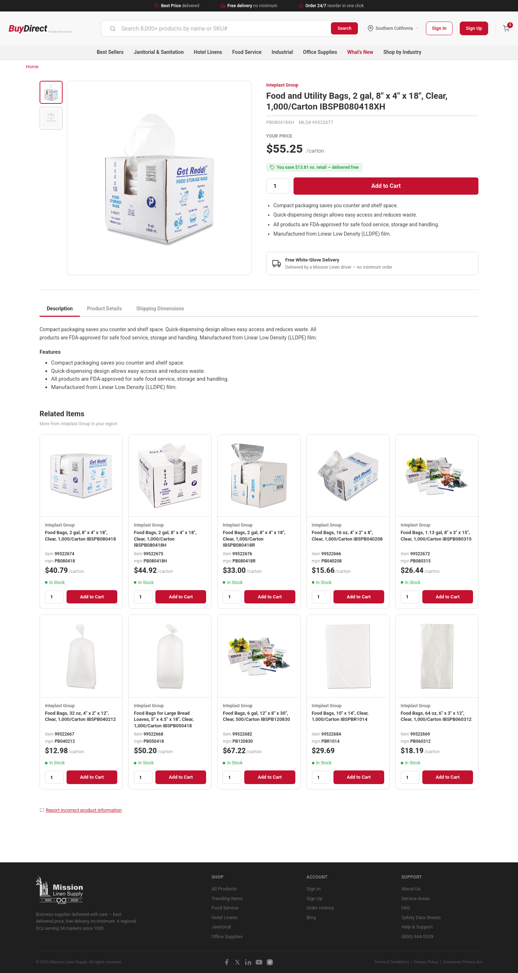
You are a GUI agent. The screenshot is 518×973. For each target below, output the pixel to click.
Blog (311, 917)
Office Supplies (320, 52)
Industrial (282, 52)
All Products (224, 888)
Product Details (104, 308)
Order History (320, 908)
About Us (411, 888)
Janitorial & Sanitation (159, 52)
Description (60, 308)
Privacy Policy (426, 962)
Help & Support (417, 927)
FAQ (405, 908)
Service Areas (415, 898)
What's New (360, 52)
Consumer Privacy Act (462, 962)
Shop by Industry (402, 52)
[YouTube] (259, 962)
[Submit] (112, 28)
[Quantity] (277, 186)
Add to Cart (386, 185)
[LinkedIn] (248, 962)
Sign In (439, 28)
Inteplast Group (282, 85)
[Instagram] (269, 962)
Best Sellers (110, 52)
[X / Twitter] (237, 962)
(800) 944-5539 (417, 936)
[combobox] (216, 28)
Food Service (247, 52)
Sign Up (474, 28)
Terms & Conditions (391, 962)
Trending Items (227, 898)
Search (344, 28)
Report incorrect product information (84, 810)
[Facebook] (226, 962)
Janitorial (221, 927)
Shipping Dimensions (160, 308)
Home (32, 66)
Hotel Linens (208, 52)
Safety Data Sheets (421, 917)
